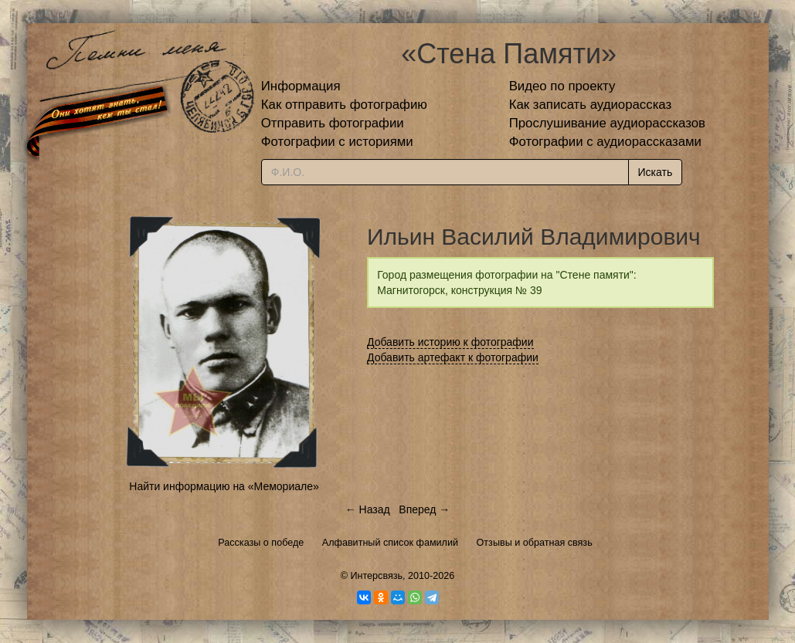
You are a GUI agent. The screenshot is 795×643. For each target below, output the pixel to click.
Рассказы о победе (261, 542)
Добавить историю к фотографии (450, 342)
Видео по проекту (562, 86)
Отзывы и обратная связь (535, 542)
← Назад (367, 509)
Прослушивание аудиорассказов (607, 123)
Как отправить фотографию (344, 104)
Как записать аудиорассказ (590, 104)
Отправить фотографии (332, 123)
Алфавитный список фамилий (390, 542)
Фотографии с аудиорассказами (605, 141)
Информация (301, 86)
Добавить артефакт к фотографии (452, 357)
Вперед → (424, 509)
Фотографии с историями (337, 141)
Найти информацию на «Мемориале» (223, 486)
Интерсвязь (376, 575)
